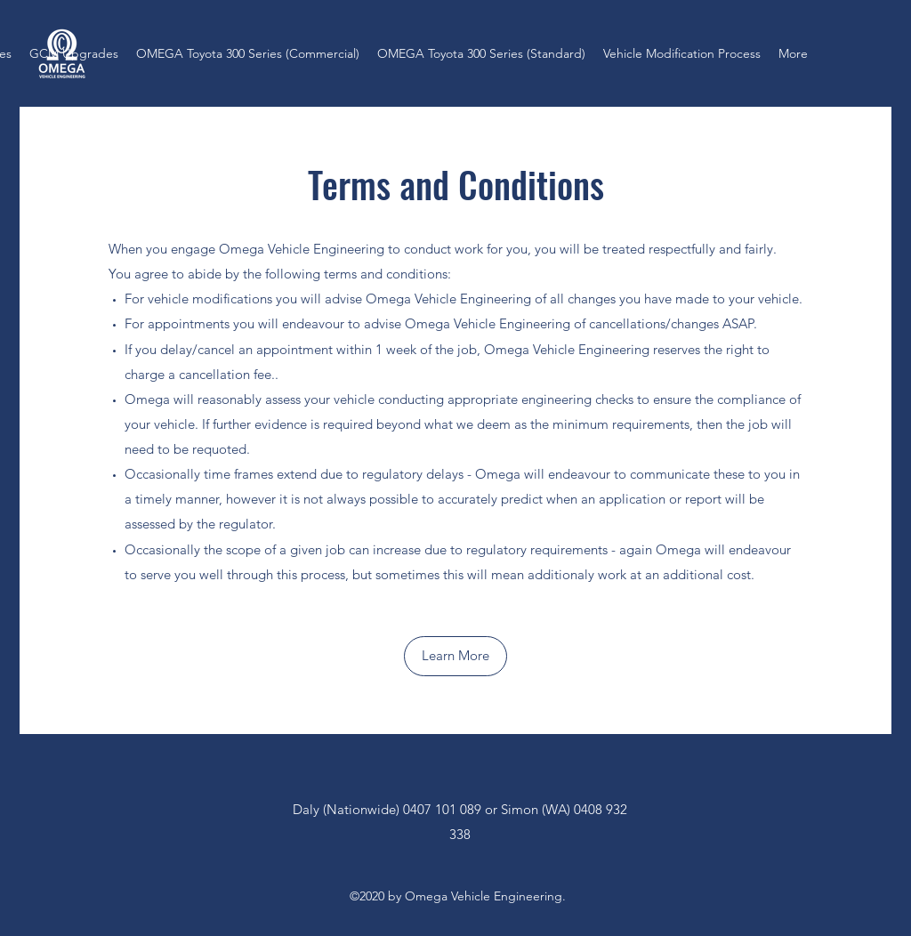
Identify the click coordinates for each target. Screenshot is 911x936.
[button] (455, 656)
